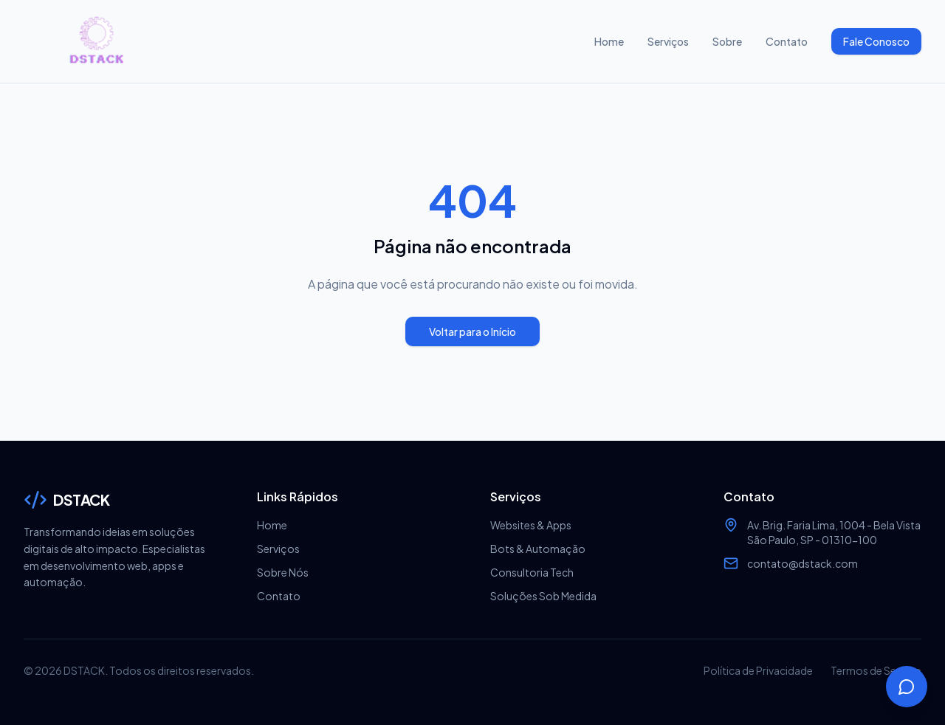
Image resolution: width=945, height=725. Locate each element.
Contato (787, 41)
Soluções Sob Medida (543, 595)
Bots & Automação (537, 548)
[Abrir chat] (906, 686)
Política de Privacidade (758, 670)
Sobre (727, 41)
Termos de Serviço (876, 670)
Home (609, 41)
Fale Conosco (876, 41)
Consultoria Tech (532, 572)
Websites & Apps (530, 525)
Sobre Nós (283, 572)
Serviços (668, 41)
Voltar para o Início (472, 331)
